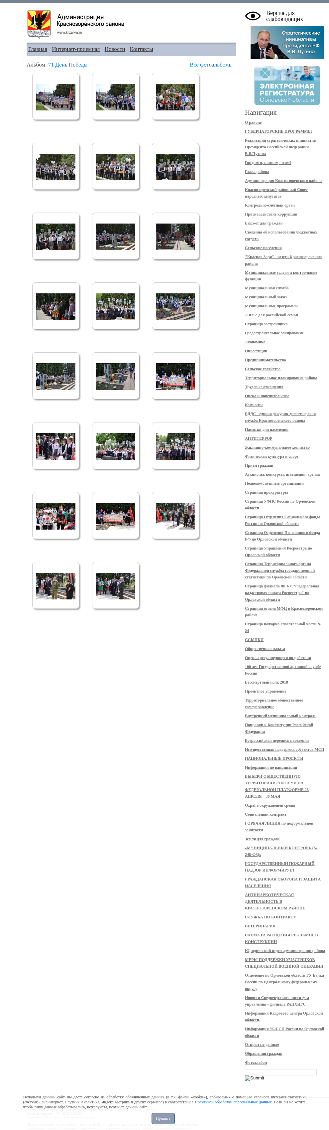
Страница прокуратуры (266, 492)
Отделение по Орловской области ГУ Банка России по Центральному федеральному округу (284, 982)
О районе (253, 122)
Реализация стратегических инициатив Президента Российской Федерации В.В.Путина (280, 147)
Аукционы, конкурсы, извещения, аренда (282, 474)
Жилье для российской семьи (271, 315)
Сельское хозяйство (262, 369)
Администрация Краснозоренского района (283, 180)
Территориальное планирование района (281, 378)
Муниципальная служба (267, 288)
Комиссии (254, 405)
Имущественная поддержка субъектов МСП (284, 749)
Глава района (257, 171)
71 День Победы (67, 65)
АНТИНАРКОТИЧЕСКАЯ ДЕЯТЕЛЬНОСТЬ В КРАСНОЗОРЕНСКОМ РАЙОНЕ (275, 901)
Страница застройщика (266, 324)
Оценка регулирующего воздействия (278, 657)
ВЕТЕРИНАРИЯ (260, 926)
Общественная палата (265, 648)
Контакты (141, 49)
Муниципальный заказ (266, 297)
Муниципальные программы (271, 306)
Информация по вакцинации (271, 767)
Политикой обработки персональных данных (233, 1102)
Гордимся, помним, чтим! (268, 162)
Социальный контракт (265, 814)
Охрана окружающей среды (270, 805)
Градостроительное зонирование (274, 333)
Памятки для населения (266, 429)
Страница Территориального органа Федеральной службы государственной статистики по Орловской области (280, 570)
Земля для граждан (262, 839)
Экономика (255, 342)
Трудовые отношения (264, 387)
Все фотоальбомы (211, 65)
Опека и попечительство (267, 396)
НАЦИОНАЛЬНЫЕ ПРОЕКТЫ (274, 758)
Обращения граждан (263, 1053)
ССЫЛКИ (254, 639)
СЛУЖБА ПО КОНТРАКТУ (270, 917)
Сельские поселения (263, 247)
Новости (115, 49)
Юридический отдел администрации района (285, 950)
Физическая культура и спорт (272, 456)
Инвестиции (256, 351)
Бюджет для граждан (263, 223)
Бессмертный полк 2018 (266, 682)
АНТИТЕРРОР (259, 438)
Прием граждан (259, 465)
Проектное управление (265, 691)
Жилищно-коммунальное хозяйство (277, 447)
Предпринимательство (265, 360)
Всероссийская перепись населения (277, 740)
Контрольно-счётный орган (270, 205)
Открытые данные (262, 1044)
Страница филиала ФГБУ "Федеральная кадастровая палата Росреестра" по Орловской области (282, 593)
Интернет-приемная (76, 49)
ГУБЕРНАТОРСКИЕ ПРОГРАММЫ (278, 131)
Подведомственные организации (274, 483)
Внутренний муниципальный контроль (280, 716)
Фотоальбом (256, 1062)
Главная (37, 49)
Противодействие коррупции (271, 214)
